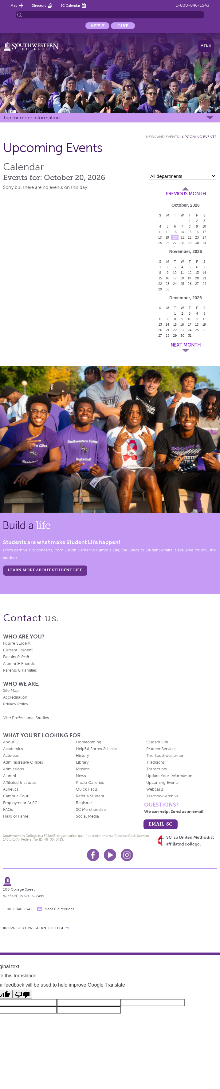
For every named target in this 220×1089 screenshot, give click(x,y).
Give (122, 25)
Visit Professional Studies (26, 718)
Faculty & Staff (16, 657)
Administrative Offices (23, 762)
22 (189, 237)
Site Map (11, 690)
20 (175, 237)
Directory (39, 5)
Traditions (155, 762)
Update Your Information (169, 776)
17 (204, 232)
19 (167, 237)
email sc (160, 823)
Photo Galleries (90, 782)
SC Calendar (70, 5)
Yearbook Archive (162, 796)
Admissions (13, 769)
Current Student (18, 650)
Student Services (161, 749)
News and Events (162, 137)
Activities (11, 755)
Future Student (16, 643)
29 (190, 243)
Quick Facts (87, 789)
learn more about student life (45, 570)
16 (197, 232)
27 (175, 243)
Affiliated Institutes (20, 782)
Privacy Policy (15, 704)
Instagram (127, 855)
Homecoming (88, 742)
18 (160, 237)
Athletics (10, 789)
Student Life (157, 742)
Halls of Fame (15, 816)
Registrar (84, 803)
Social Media (87, 816)
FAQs (8, 809)
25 (160, 243)
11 (160, 232)
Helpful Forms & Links (96, 749)
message (39, 909)
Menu (205, 46)
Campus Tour (16, 796)
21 (182, 237)
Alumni (9, 776)
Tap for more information (31, 117)
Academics (13, 749)
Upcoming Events (199, 137)
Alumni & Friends (19, 663)
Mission (83, 769)
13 (175, 232)
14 (182, 232)
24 (204, 237)
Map (14, 5)
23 (197, 237)
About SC (11, 742)
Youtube (110, 855)
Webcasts (155, 789)
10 (204, 226)
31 (204, 243)
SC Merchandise (91, 809)
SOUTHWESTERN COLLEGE (40, 928)
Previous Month (186, 193)
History (82, 755)
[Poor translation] (22, 994)
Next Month (186, 345)
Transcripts (156, 769)
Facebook (93, 855)
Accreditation (15, 697)
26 (168, 243)
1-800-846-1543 (192, 5)
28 (182, 243)
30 (197, 243)
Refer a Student (90, 796)
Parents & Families (20, 670)
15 (189, 232)
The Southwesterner (164, 755)
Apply (97, 25)
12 (167, 232)
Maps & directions (59, 909)
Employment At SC (20, 803)
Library (82, 762)
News (81, 776)
